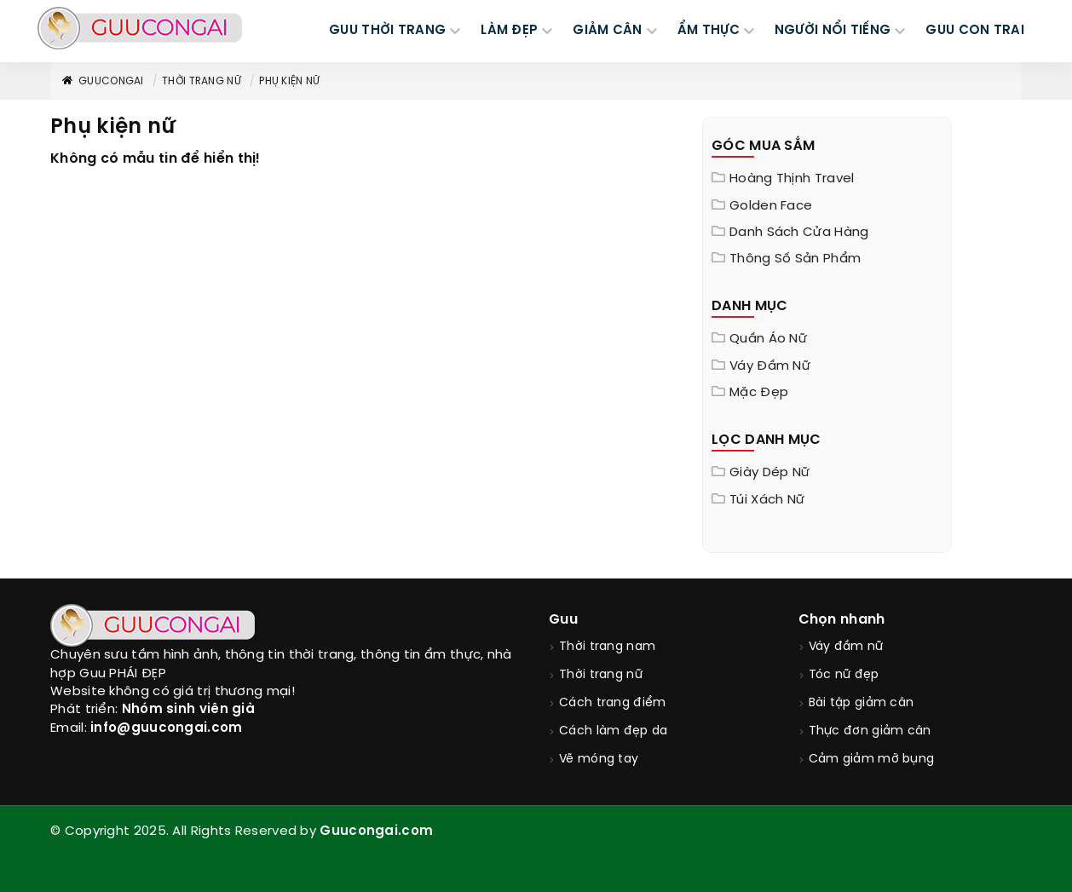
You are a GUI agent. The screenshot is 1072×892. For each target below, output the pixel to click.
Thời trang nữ (201, 81)
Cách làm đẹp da (613, 731)
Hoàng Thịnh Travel (791, 179)
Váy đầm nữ (769, 366)
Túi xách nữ (766, 500)
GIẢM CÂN (607, 30)
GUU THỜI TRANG (387, 30)
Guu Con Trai (974, 30)
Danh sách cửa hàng (798, 232)
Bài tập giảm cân (861, 703)
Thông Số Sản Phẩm (795, 259)
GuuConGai (102, 81)
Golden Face (770, 206)
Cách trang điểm (612, 703)
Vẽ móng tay (598, 759)
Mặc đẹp (758, 393)
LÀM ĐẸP (509, 30)
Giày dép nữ (769, 473)
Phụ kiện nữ (289, 81)
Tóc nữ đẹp (844, 675)
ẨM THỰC (708, 30)
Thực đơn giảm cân (870, 731)
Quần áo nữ (768, 339)
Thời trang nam (607, 647)
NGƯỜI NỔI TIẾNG (833, 30)
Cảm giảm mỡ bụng (872, 759)
